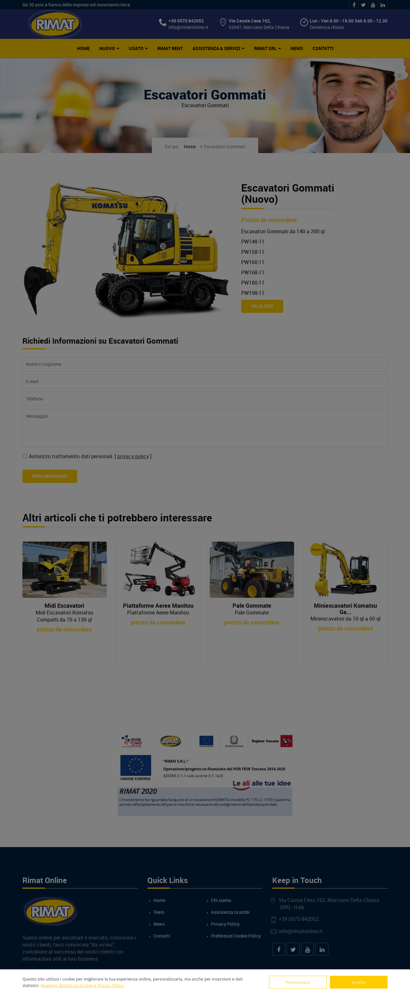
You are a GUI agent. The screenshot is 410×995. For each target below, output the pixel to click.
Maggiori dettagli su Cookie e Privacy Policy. (82, 985)
